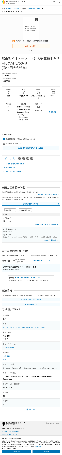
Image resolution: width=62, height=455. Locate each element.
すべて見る (53, 112)
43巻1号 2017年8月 (34, 8)
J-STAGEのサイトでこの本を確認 (47, 224)
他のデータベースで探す (12, 171)
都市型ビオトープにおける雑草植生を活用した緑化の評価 (24, 327)
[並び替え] (10, 210)
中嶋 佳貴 (6, 356)
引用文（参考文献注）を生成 (13, 164)
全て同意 (46, 452)
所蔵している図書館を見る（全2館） (31, 148)
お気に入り (6, 159)
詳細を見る (38, 446)
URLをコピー (13, 159)
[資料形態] (25, 210)
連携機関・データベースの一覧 (49, 194)
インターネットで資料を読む (11, 431)
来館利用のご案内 (42, 261)
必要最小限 (16, 452)
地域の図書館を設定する (41, 204)
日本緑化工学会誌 (12, 8)
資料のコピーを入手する (9, 434)
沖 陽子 (5, 359)
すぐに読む (30, 46)
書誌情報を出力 (9, 167)
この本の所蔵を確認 (51, 240)
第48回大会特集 (8, 347)
